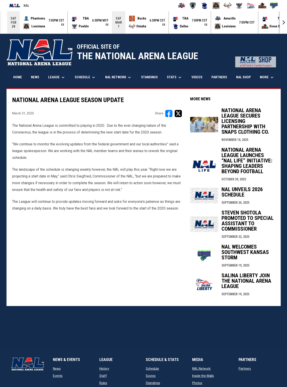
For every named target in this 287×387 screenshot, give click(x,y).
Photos (197, 383)
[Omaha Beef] (228, 5)
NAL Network (201, 368)
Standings (153, 383)
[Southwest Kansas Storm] (274, 5)
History (104, 368)
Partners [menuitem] (219, 77)
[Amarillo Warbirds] (181, 5)
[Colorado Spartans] (193, 5)
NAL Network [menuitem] (120, 77)
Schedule (152, 368)
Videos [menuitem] (196, 77)
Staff (103, 376)
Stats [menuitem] (175, 77)
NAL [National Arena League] (19, 6)
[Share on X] (178, 113)
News (57, 368)
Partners (245, 368)
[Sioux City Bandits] (262, 5)
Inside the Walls (203, 376)
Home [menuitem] (17, 77)
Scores (151, 376)
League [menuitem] (57, 77)
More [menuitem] (267, 77)
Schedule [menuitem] (85, 77)
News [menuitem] (35, 77)
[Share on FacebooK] (168, 113)
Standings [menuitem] (149, 77)
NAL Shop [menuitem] (245, 77)
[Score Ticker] (143, 22)
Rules (103, 383)
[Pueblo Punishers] (239, 5)
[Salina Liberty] (251, 5)
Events (58, 376)
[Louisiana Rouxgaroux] (216, 5)
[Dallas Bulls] (204, 5)
